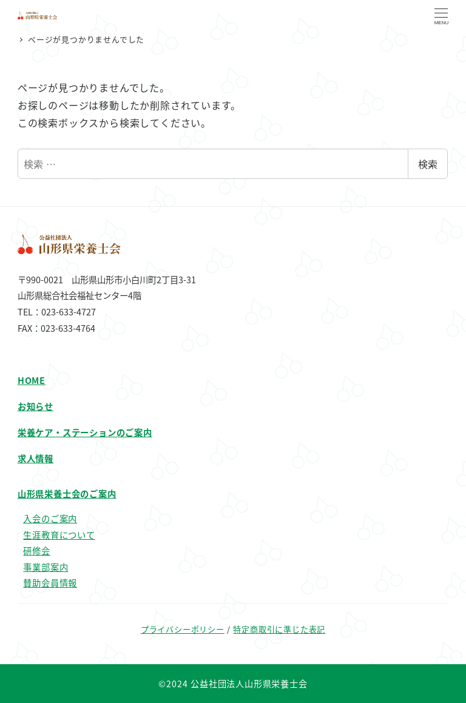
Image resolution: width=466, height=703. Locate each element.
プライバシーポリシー (183, 629)
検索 (427, 163)
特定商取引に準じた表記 (279, 629)
